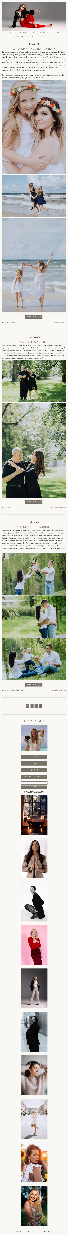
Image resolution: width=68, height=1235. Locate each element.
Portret (31, 36)
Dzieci (33, 33)
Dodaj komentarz (60, 508)
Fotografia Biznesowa (34, 777)
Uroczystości (46, 36)
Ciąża (59, 33)
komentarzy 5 (61, 322)
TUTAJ (41, 78)
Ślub (8, 33)
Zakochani (20, 33)
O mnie (34, 763)
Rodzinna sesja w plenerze (34, 527)
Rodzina (19, 36)
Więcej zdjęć (35, 317)
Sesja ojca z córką (34, 342)
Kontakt (34, 770)
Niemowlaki (46, 33)
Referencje (34, 757)
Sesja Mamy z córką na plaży (34, 48)
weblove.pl (56, 1232)
